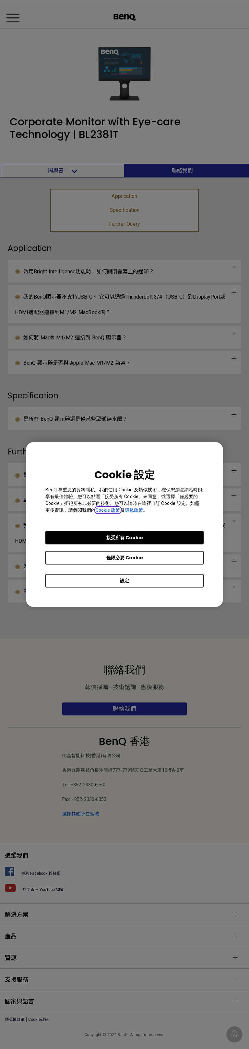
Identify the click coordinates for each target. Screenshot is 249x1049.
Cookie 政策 (108, 510)
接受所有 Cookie (124, 537)
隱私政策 (134, 510)
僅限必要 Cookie (124, 557)
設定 (124, 580)
